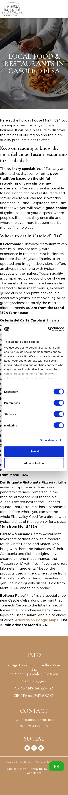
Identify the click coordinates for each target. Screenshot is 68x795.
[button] (56, 766)
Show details (48, 440)
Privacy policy (37, 768)
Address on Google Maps (36, 620)
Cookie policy (16, 768)
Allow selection (34, 463)
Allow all (34, 451)
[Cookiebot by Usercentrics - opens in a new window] (48, 329)
